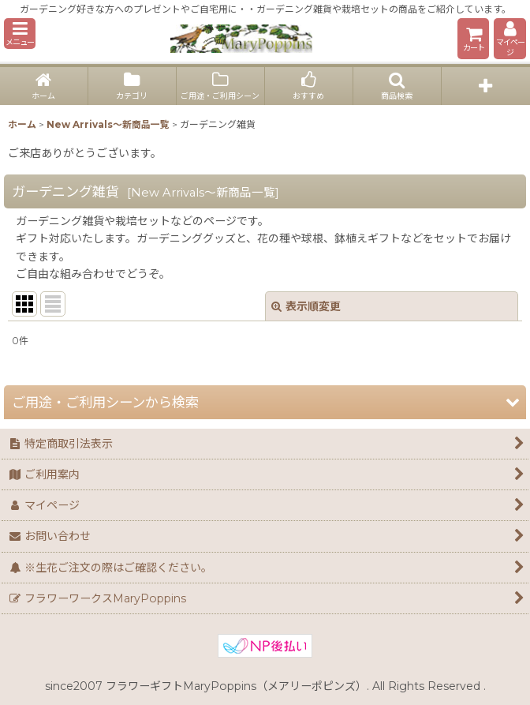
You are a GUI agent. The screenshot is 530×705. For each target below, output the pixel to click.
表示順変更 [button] (306, 306)
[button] (19, 33)
